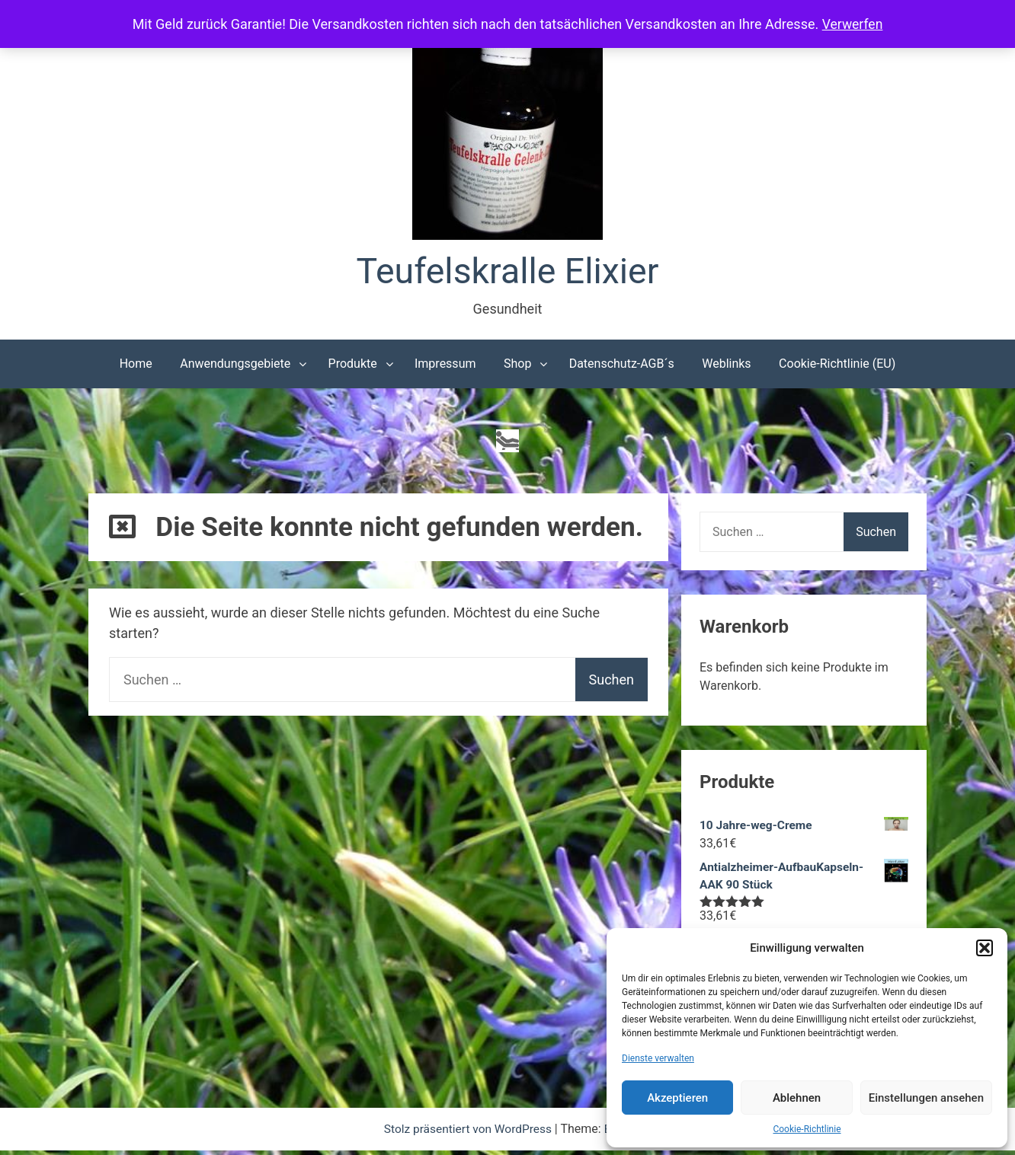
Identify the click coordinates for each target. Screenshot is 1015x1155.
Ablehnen (797, 1098)
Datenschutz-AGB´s (621, 365)
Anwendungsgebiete (235, 365)
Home (136, 365)
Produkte (352, 365)
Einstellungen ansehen (926, 1098)
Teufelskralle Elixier (507, 272)
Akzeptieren (677, 1098)
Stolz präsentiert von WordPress (468, 1133)
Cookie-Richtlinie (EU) (837, 365)
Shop (517, 365)
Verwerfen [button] (852, 24)
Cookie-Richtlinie (806, 1129)
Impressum (445, 365)
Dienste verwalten (658, 1058)
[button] (984, 948)
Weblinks (726, 365)
